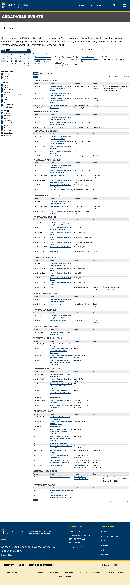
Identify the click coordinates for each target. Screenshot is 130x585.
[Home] (4, 28)
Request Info (106, 554)
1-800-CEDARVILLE (77, 539)
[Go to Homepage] (15, 7)
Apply (81, 5)
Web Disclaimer (65, 576)
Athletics (104, 545)
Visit (91, 5)
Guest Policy (69, 572)
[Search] (114, 5)
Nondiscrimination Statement (91, 572)
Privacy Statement (116, 572)
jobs (21, 565)
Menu (124, 5)
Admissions (106, 531)
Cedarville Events (14, 28)
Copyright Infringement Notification (44, 572)
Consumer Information (15, 572)
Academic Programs (109, 536)
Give (99, 5)
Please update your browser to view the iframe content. (16, 58)
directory (9, 565)
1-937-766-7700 (75, 542)
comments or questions (41, 565)
